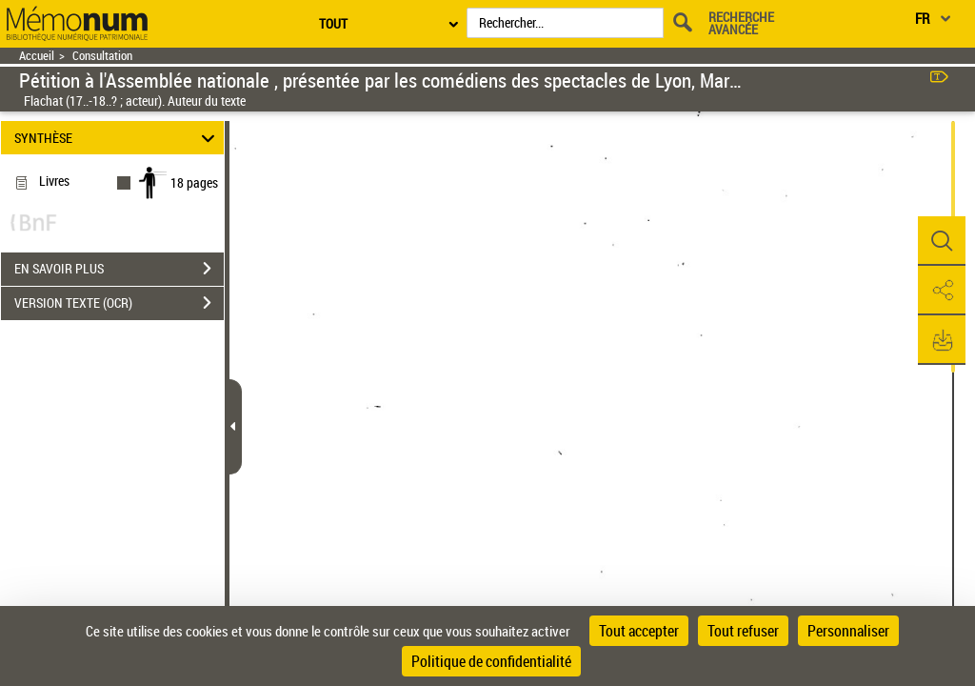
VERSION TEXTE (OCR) (119, 303)
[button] (941, 241)
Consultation (102, 56)
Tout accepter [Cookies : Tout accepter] (639, 630)
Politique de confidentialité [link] (491, 661)
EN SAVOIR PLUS (119, 268)
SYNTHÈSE (117, 137)
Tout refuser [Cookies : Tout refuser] (743, 630)
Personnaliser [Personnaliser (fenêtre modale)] (848, 630)
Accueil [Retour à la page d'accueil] (36, 56)
